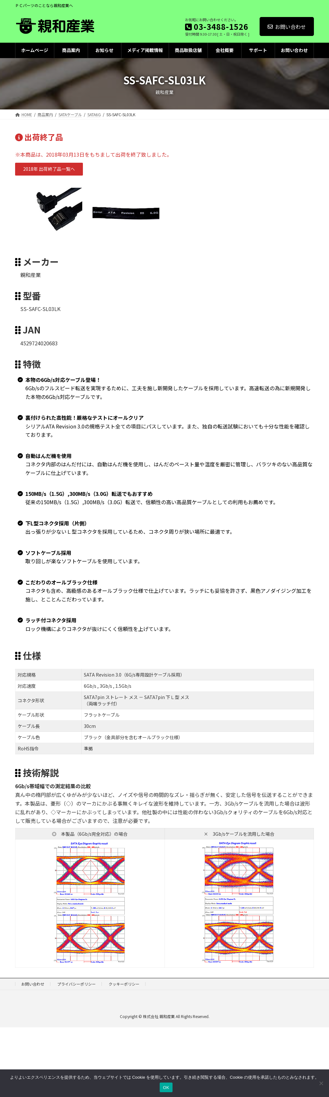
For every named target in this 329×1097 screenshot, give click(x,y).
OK (166, 1087)
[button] (49, 169)
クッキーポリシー (124, 984)
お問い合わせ (287, 26)
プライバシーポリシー (76, 984)
